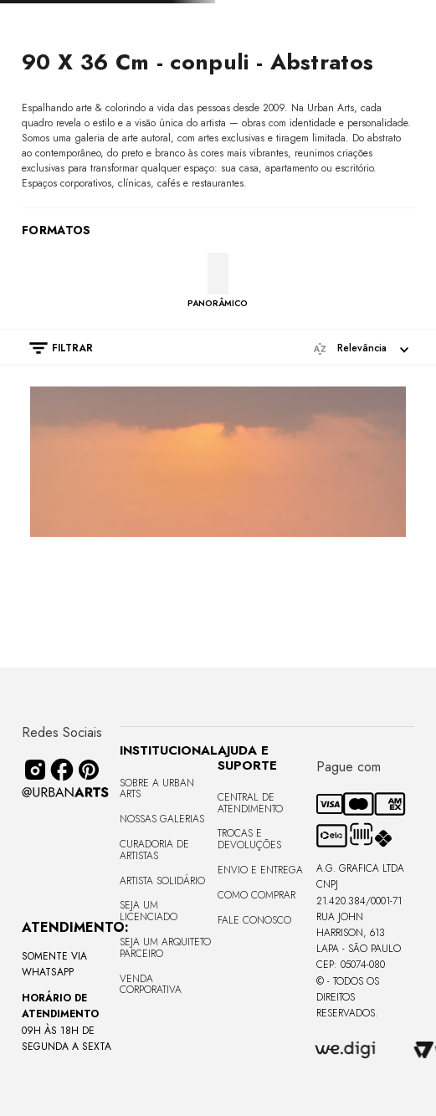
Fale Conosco (254, 920)
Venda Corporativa (151, 984)
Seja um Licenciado (148, 911)
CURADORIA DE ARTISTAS (154, 850)
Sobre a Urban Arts (157, 789)
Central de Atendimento (250, 803)
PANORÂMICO (217, 303)
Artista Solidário (162, 880)
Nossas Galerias (162, 819)
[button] (53, 348)
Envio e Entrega (260, 870)
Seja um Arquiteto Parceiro (165, 947)
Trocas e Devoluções (249, 839)
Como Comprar (256, 895)
